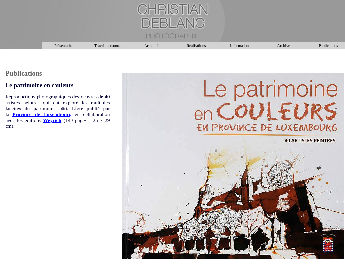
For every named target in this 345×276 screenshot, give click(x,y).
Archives (284, 45)
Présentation (63, 45)
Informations (240, 45)
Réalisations (196, 45)
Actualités (152, 45)
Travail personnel (108, 45)
